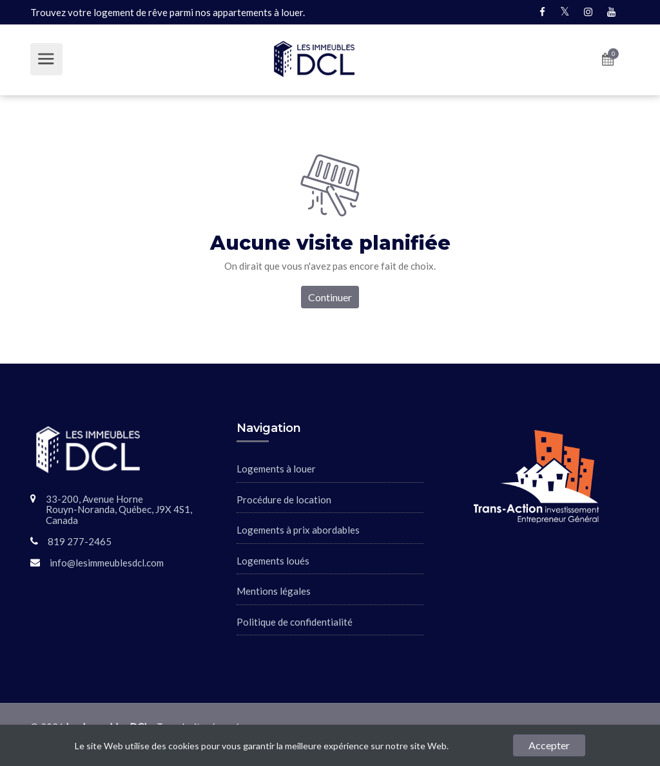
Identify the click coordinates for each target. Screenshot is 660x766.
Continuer (330, 297)
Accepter (549, 745)
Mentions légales (274, 591)
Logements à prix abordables (298, 530)
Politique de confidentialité (295, 622)
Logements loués (273, 560)
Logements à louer (276, 468)
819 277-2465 (80, 541)
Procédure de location (284, 499)
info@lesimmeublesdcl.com (107, 562)
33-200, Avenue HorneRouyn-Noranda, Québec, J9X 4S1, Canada (119, 509)
